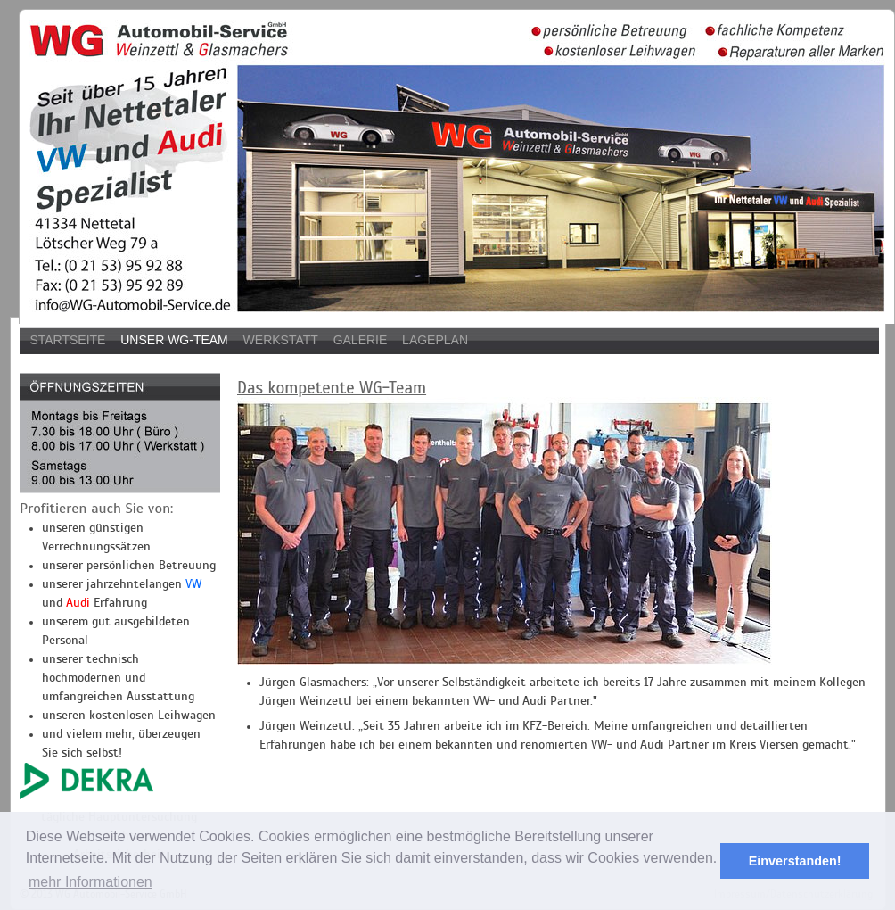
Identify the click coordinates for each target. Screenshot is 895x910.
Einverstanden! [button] (795, 861)
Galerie (360, 340)
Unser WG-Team (174, 340)
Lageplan (435, 340)
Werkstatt (280, 340)
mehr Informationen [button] (90, 881)
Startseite (67, 340)
